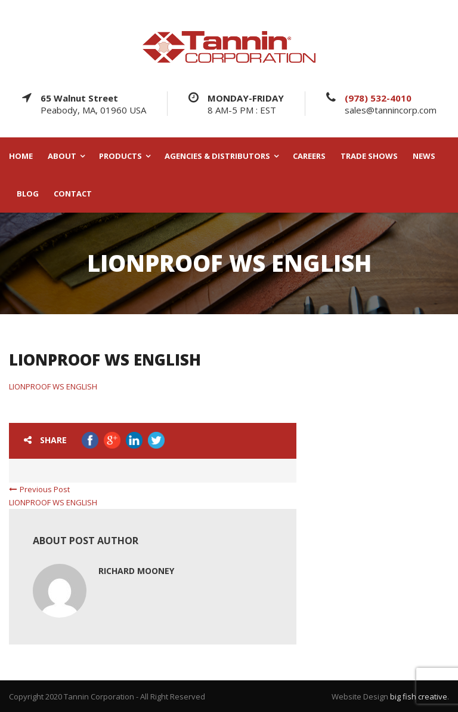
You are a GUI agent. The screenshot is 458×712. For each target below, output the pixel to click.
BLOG (28, 194)
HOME (21, 156)
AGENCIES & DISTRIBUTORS (217, 156)
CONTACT (73, 194)
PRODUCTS (120, 156)
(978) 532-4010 (378, 98)
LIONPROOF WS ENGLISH (53, 386)
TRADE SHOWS (369, 156)
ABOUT (62, 156)
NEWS (424, 156)
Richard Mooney (136, 570)
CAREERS (309, 156)
